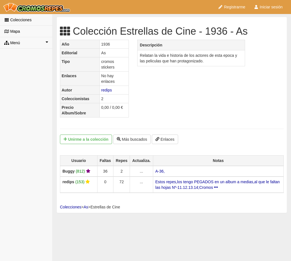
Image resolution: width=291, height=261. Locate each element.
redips (106, 90)
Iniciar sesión (268, 7)
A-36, (160, 171)
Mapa (12, 31)
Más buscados (132, 139)
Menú (26, 42)
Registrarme (231, 7)
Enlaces (164, 139)
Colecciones (18, 20)
